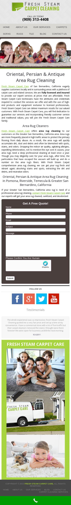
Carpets (61, 27)
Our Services (41, 27)
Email (8, 220)
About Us (21, 27)
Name (8, 207)
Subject (9, 227)
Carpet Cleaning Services (53, 492)
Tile (31, 34)
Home (6, 27)
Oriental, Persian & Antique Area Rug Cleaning (35, 77)
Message (10, 233)
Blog (43, 34)
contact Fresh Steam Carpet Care (48, 193)
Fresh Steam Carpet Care (15, 86)
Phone (9, 213)
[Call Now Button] (35, 500)
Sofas (7, 34)
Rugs (20, 34)
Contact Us (59, 34)
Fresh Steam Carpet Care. (39, 484)
